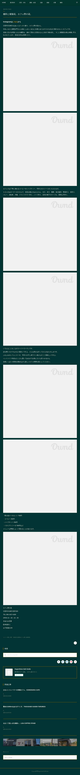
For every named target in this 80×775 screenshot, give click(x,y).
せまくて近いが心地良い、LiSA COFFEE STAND (19, 723)
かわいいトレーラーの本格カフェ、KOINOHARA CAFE (21, 690)
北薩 (41, 2)
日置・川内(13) (13, 637)
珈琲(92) (28, 637)
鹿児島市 (12, 2)
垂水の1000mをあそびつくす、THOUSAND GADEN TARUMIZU (24, 707)
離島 (61, 2)
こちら (15, 22)
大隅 (54, 2)
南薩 (48, 2)
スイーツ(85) (6, 637)
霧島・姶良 (33, 2)
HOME (4, 2)
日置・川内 (22, 2)
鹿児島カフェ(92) (21, 637)
